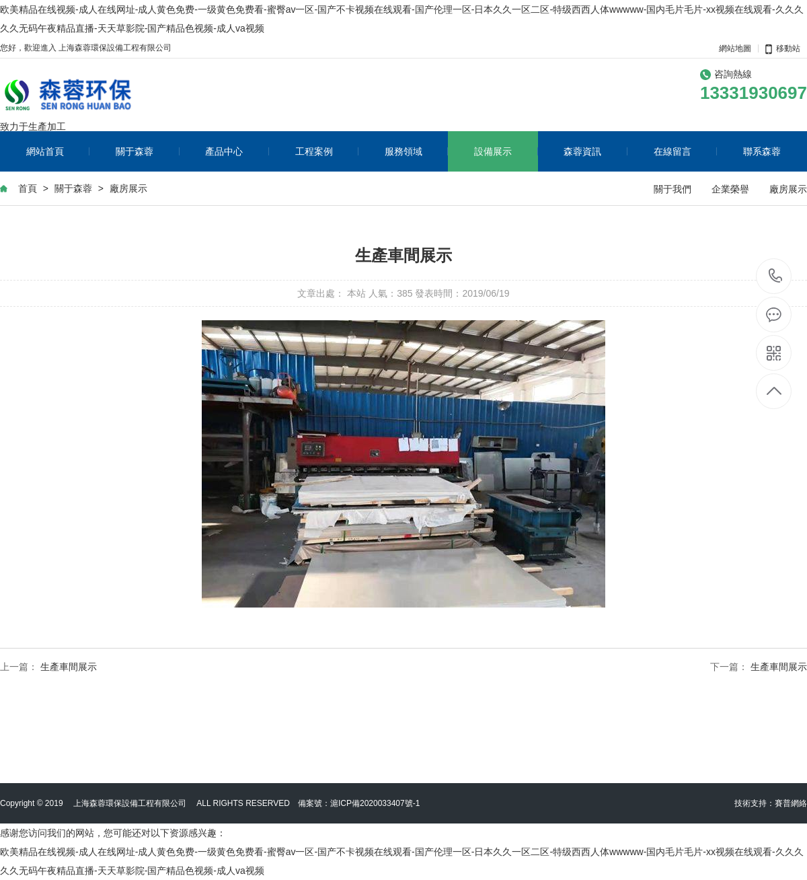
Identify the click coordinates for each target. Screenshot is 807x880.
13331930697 (775, 275)
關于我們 (672, 189)
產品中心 (237, 151)
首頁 (27, 188)
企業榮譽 (730, 189)
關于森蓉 (148, 151)
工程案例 (327, 151)
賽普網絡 (791, 803)
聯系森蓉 (762, 151)
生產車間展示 (68, 666)
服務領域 (417, 151)
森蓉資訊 (595, 151)
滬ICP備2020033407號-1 (375, 803)
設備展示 (506, 151)
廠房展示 (128, 188)
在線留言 (686, 151)
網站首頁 (58, 151)
